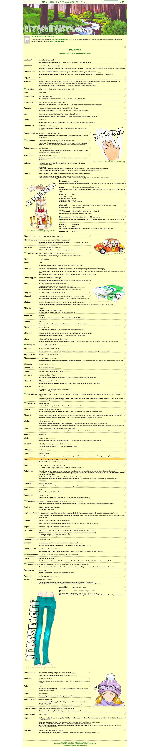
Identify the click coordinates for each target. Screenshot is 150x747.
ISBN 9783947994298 (57, 41)
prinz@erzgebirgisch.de (62, 39)
